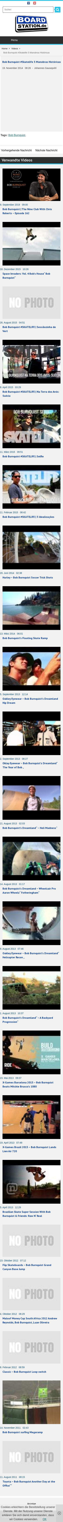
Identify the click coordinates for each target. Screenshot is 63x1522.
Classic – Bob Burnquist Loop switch (24, 1371)
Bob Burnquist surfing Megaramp (23, 1432)
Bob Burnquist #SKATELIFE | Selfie (23, 456)
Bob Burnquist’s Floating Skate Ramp (25, 638)
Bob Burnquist (16, 135)
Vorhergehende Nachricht (16, 150)
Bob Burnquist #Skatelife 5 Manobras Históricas (31, 62)
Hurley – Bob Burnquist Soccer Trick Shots (28, 577)
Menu (32, 40)
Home (5, 48)
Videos (14, 48)
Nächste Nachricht (46, 150)
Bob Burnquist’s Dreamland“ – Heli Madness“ (30, 828)
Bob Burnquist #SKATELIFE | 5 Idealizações (28, 516)
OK (45, 1519)
